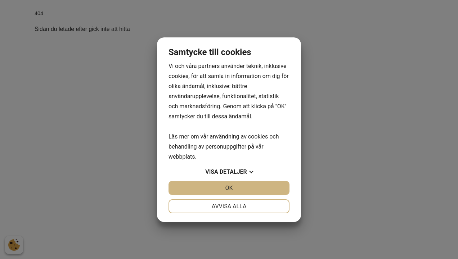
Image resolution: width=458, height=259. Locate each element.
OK (229, 188)
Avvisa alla (229, 206)
